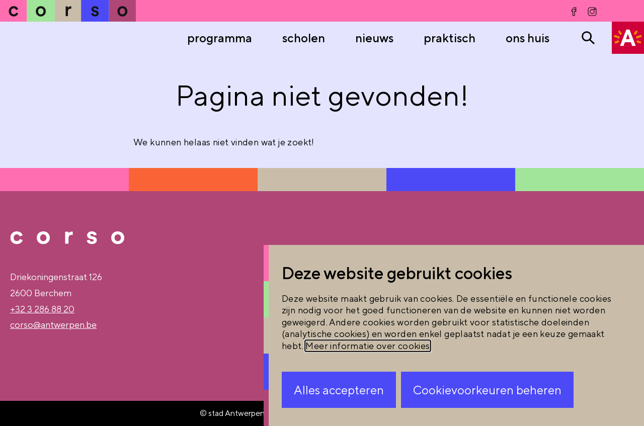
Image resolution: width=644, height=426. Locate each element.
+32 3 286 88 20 (42, 309)
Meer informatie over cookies (367, 345)
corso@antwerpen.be (53, 324)
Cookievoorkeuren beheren (487, 390)
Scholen (303, 38)
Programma (219, 38)
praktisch (449, 38)
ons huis (527, 38)
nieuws (374, 38)
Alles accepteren (339, 390)
